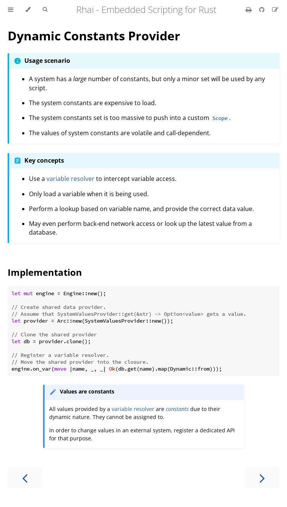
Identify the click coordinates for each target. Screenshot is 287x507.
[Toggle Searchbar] (45, 9)
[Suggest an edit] (275, 9)
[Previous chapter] (25, 477)
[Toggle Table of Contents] (10, 9)
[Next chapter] (262, 477)
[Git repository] (262, 9)
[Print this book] (249, 9)
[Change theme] (28, 9)
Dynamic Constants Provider (94, 35)
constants (177, 409)
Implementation (45, 272)
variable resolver (70, 178)
